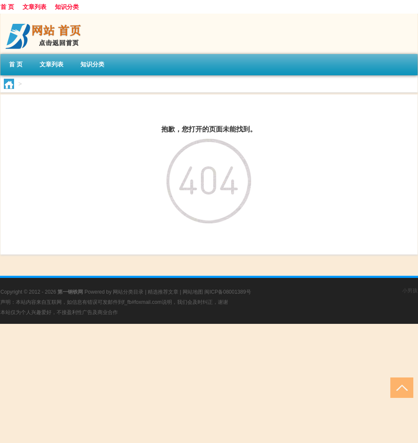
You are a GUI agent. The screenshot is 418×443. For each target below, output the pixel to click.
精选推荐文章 (163, 292)
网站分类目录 (128, 292)
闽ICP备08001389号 (227, 292)
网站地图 (193, 292)
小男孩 (410, 291)
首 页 (7, 6)
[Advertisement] (209, 383)
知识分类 (67, 6)
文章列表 (34, 6)
